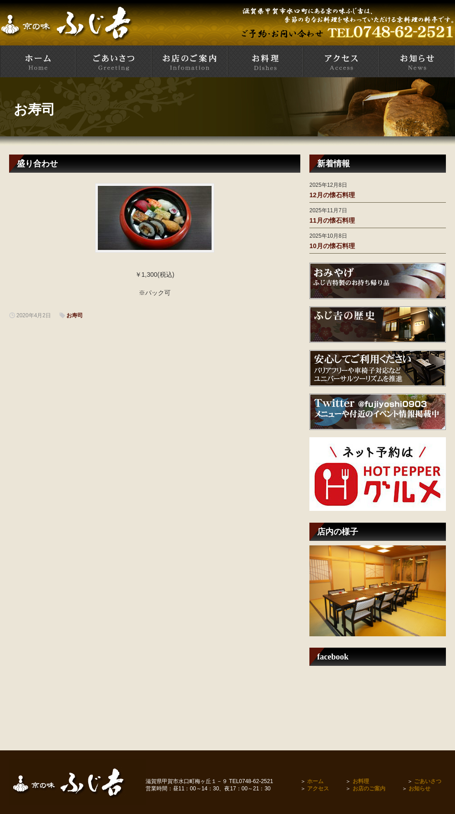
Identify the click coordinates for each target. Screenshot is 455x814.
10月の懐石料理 (332, 246)
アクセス (318, 788)
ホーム (315, 781)
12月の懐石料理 (332, 195)
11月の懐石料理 (332, 220)
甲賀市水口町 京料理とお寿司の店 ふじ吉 (38, 61)
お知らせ (419, 788)
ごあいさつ (427, 781)
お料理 (361, 781)
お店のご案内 (369, 788)
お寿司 (34, 109)
